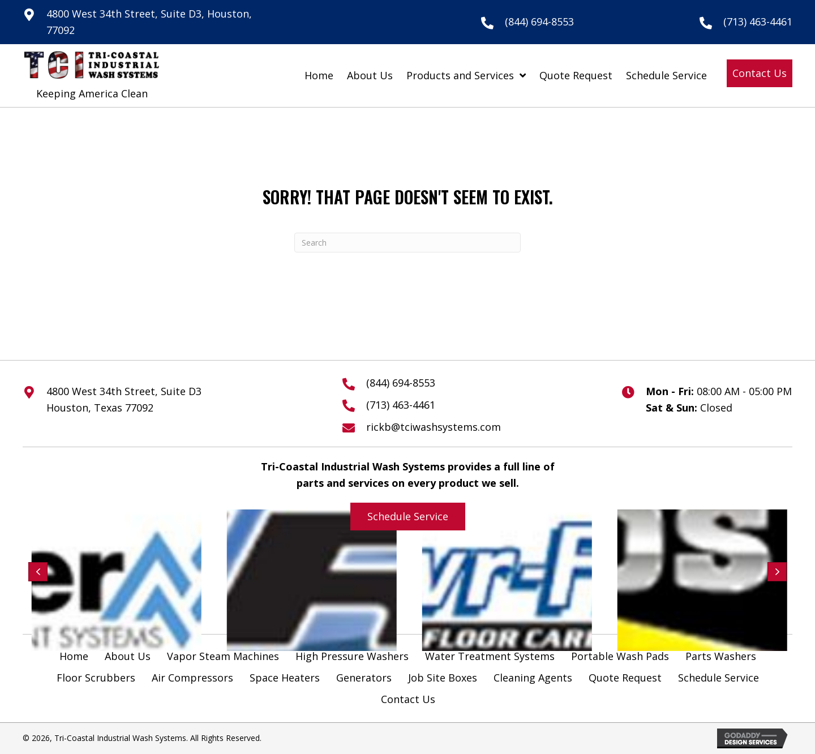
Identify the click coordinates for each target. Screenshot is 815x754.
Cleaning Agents (533, 677)
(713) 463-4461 (757, 21)
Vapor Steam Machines (223, 656)
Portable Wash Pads (620, 656)
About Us (128, 656)
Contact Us (408, 699)
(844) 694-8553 (539, 21)
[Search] (407, 242)
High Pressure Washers (352, 656)
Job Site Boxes (442, 677)
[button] (759, 73)
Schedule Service (718, 677)
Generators (364, 677)
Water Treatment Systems (490, 656)
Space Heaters (285, 677)
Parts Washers (720, 656)
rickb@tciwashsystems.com (433, 427)
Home (73, 656)
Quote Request (625, 677)
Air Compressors (192, 677)
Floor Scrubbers (96, 677)
